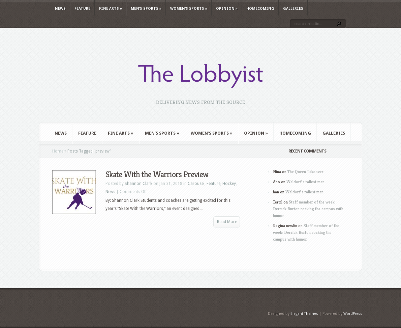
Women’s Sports (188, 8)
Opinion (227, 8)
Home (57, 151)
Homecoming (260, 8)
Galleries (293, 8)
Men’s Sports (146, 8)
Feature (82, 8)
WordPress (352, 313)
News (60, 8)
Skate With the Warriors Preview (156, 174)
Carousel (196, 183)
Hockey (229, 183)
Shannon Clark (138, 183)
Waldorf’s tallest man (305, 182)
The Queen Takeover (305, 171)
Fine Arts (110, 8)
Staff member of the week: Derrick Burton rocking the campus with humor (308, 208)
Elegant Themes (304, 313)
